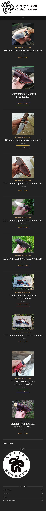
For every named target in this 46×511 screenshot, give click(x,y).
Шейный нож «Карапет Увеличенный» (23, 95)
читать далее (23, 57)
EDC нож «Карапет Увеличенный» (23, 50)
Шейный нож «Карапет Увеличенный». (23, 296)
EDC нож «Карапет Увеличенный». (23, 183)
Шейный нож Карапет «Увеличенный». (23, 425)
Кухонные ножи (7, 490)
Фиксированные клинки (23, 47)
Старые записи (8, 443)
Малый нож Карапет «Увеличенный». (23, 383)
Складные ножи (7, 493)
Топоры (5, 497)
